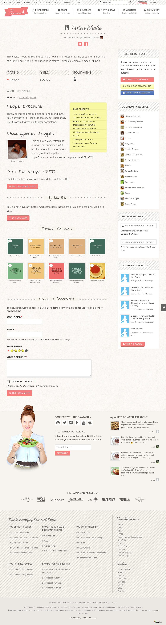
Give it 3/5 (19, 350)
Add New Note (18, 218)
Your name (14, 317)
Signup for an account (137, 86)
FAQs (120, 534)
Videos (121, 575)
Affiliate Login (124, 555)
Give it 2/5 (15, 350)
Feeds (121, 591)
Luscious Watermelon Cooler (14, 281)
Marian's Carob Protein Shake (56, 256)
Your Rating (14, 346)
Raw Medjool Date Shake (35, 256)
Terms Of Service (89, 618)
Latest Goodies (124, 569)
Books (121, 585)
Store (120, 528)
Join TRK (122, 540)
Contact (121, 549)
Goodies (122, 563)
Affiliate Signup (124, 552)
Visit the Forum (132, 344)
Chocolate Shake (15, 256)
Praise (120, 543)
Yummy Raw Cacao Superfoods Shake (35, 281)
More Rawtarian (127, 518)
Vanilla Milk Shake (96, 256)
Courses (121, 582)
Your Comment (17, 357)
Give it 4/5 (22, 350)
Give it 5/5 (26, 350)
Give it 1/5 (12, 350)
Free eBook (123, 546)
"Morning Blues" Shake (97, 281)
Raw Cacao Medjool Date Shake (56, 281)
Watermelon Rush (76, 256)
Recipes (121, 572)
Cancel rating (8, 350)
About (120, 525)
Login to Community (135, 79)
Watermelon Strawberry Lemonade (76, 281)
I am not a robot (23, 381)
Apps (120, 531)
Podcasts (122, 579)
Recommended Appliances (130, 537)
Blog (120, 588)
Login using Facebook (136, 93)
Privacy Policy (75, 618)
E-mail (11, 329)
